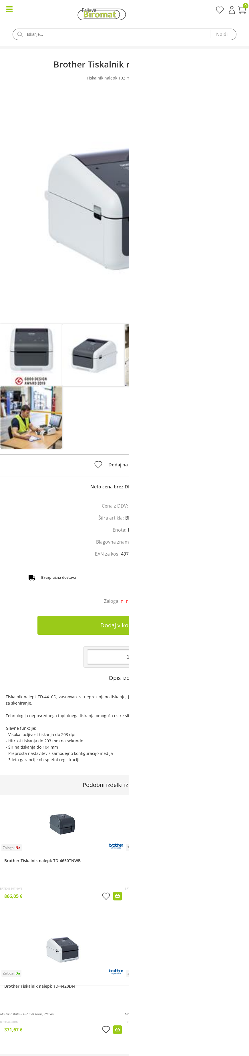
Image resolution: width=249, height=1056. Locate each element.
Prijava (232, 10)
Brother (144, 542)
